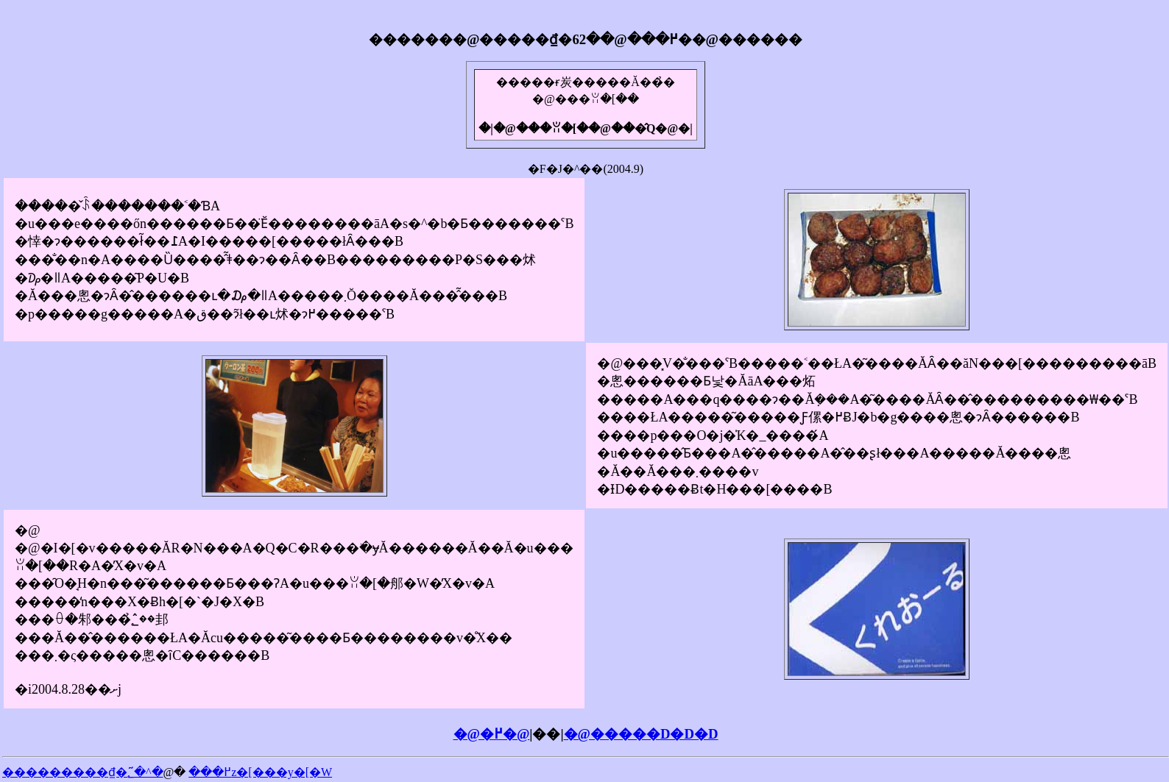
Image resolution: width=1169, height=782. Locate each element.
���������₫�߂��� (116, 772)
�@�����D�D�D (641, 734)
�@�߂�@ (491, 734)
